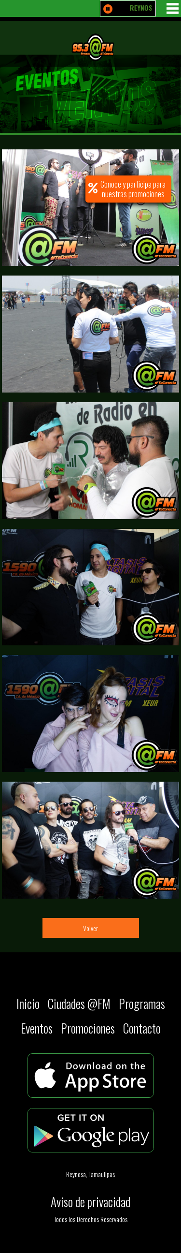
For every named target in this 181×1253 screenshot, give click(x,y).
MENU (173, 8)
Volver (90, 928)
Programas (142, 1003)
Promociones (88, 1028)
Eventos (37, 1028)
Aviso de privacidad (90, 1201)
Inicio (28, 1003)
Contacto (142, 1028)
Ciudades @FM (79, 1003)
